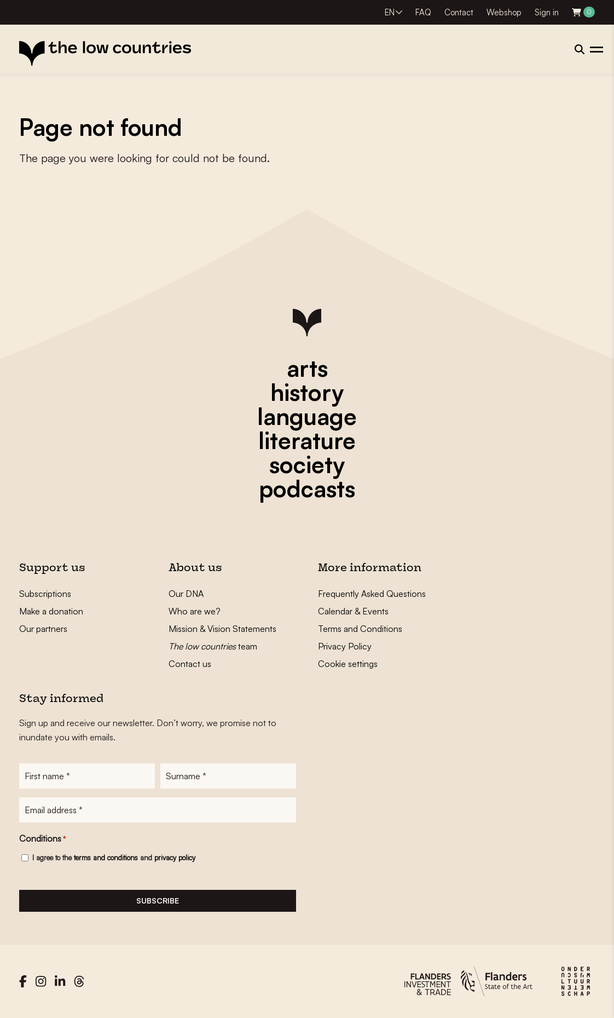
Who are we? (195, 611)
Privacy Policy (345, 646)
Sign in (547, 12)
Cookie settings (348, 663)
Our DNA (186, 593)
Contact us (190, 663)
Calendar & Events (353, 611)
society (307, 464)
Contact (458, 12)
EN (390, 12)
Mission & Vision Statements (222, 628)
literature (307, 440)
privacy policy (174, 857)
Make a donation (51, 611)
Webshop (504, 12)
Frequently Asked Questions (372, 593)
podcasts (307, 488)
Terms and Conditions (360, 628)
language (307, 416)
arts (307, 368)
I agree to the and (113, 857)
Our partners (43, 628)
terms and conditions (106, 857)
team (213, 646)
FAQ (423, 12)
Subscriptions (45, 593)
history (307, 392)
